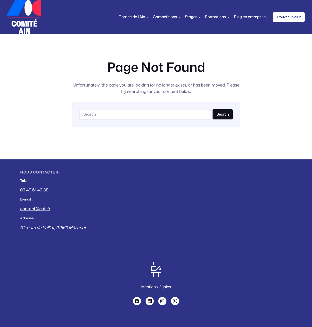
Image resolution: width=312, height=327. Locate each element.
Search (222, 114)
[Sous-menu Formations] (228, 17)
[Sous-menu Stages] (199, 17)
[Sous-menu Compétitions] (179, 17)
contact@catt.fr (35, 208)
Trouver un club (288, 17)
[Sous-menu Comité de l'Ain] (147, 17)
